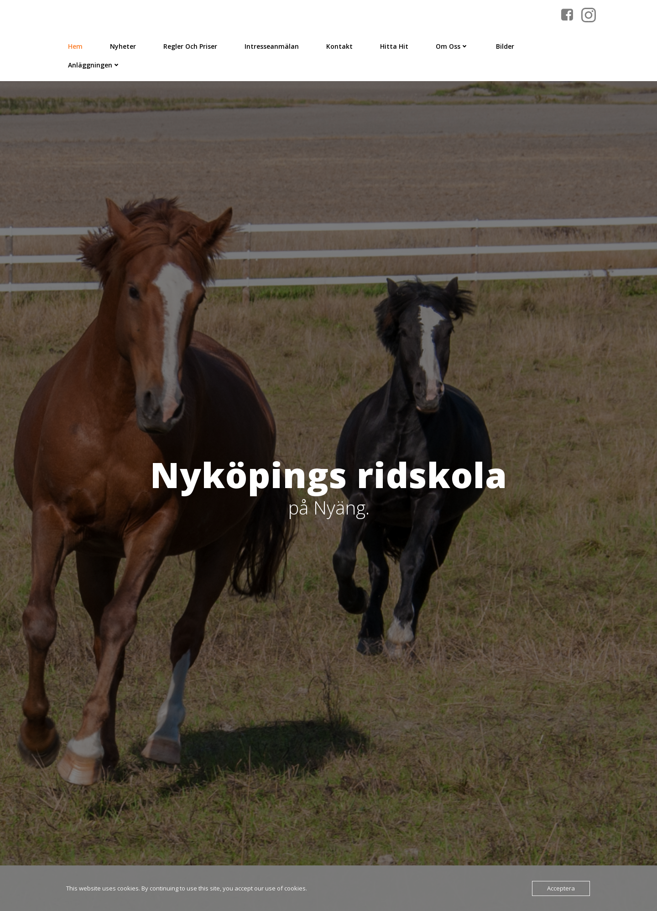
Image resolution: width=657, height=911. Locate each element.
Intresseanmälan (272, 46)
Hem (75, 46)
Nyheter (123, 46)
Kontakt (339, 46)
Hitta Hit (394, 46)
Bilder (505, 46)
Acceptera (561, 888)
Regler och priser (190, 46)
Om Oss (452, 46)
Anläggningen (94, 65)
